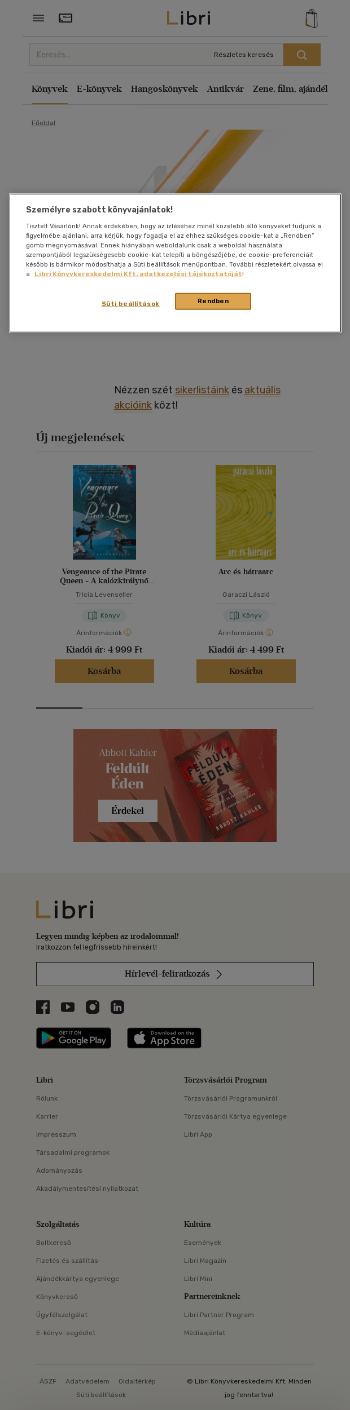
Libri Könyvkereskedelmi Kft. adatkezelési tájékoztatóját (138, 274)
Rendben (213, 301)
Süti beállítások (131, 304)
